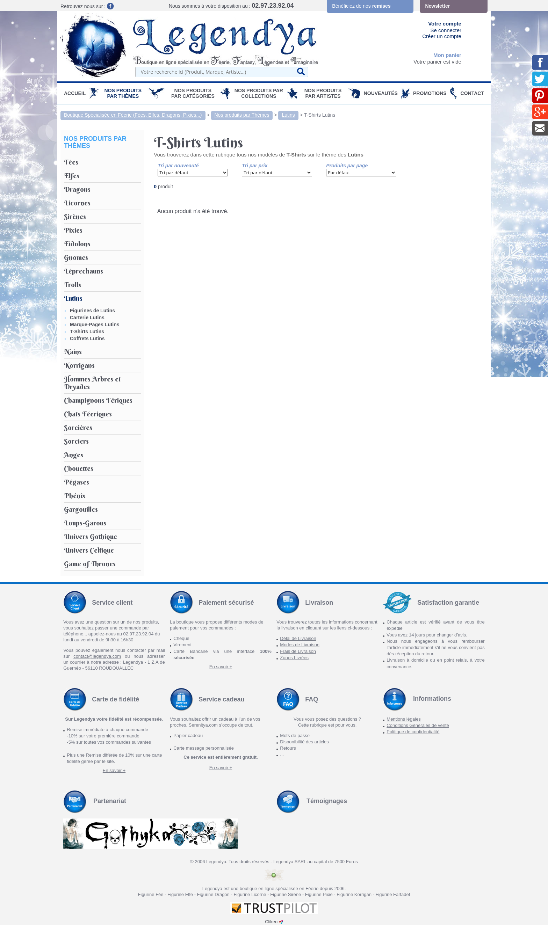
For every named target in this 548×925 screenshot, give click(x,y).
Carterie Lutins (87, 317)
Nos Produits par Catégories (193, 93)
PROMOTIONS (430, 93)
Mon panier (447, 55)
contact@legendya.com (97, 656)
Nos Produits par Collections (259, 93)
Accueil (75, 93)
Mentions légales (404, 719)
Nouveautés (381, 93)
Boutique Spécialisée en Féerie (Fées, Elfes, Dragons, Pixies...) (133, 115)
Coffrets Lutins (87, 338)
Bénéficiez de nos (361, 6)
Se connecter (446, 30)
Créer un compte (441, 36)
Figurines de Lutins (92, 310)
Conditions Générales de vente (418, 725)
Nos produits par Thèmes (123, 93)
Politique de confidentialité (413, 731)
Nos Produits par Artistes (323, 93)
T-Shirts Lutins (319, 115)
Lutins (288, 115)
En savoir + (220, 666)
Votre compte (444, 24)
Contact (472, 93)
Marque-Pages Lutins (95, 324)
